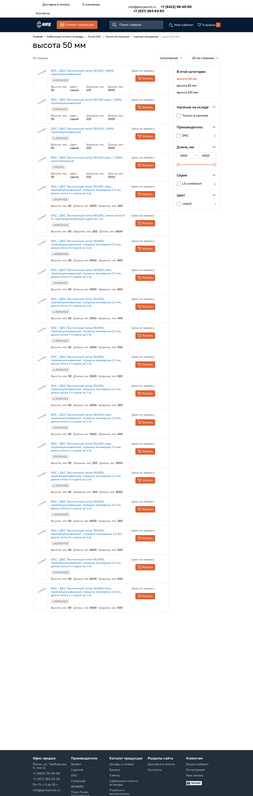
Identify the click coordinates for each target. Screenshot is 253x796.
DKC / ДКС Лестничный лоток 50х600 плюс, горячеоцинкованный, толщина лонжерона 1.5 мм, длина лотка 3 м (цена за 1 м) (94, 274)
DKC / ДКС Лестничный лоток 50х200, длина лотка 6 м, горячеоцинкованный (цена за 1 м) (96, 217)
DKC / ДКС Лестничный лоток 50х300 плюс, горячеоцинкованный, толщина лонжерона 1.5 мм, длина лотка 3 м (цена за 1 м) (94, 190)
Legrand (77, 769)
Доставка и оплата (54, 4)
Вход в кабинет (197, 764)
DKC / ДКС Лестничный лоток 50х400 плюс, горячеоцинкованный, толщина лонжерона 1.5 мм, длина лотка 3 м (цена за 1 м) (94, 419)
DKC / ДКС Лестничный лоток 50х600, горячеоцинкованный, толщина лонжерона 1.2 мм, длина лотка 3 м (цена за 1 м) (94, 361)
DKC (74, 775)
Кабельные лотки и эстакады (123, 782)
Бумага (114, 769)
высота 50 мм (187, 79)
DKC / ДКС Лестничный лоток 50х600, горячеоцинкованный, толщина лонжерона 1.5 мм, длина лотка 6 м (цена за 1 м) (94, 245)
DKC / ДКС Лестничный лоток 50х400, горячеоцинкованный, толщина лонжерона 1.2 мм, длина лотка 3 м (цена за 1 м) (94, 303)
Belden (76, 764)
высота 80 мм (186, 86)
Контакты (41, 11)
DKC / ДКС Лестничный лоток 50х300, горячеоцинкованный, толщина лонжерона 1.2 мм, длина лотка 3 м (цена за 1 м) (94, 390)
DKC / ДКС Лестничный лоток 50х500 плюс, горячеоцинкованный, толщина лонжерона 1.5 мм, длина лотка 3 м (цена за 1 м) (94, 592)
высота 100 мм (187, 93)
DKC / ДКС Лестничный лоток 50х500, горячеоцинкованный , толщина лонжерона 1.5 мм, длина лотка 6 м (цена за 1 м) (94, 534)
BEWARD (77, 786)
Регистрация (195, 769)
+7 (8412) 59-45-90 (170, 5)
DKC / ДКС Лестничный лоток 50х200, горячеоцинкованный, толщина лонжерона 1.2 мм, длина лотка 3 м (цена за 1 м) (94, 477)
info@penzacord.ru (136, 5)
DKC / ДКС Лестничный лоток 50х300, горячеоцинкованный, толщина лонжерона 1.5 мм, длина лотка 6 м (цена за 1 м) (94, 506)
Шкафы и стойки (121, 764)
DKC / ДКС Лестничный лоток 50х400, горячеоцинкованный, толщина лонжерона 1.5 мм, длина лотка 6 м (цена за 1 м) (94, 563)
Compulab (78, 781)
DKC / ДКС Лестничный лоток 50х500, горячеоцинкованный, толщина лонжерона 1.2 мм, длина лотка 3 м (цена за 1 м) (94, 332)
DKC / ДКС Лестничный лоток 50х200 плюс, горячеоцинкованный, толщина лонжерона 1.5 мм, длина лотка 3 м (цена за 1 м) (94, 448)
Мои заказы (194, 775)
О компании (85, 4)
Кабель (114, 775)
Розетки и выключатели (119, 791)
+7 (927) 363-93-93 (143, 10)
